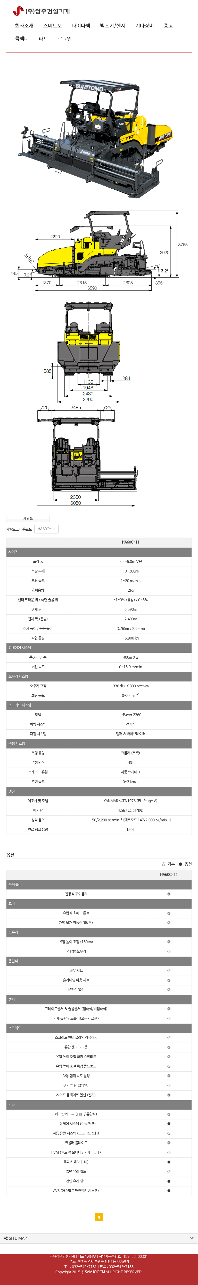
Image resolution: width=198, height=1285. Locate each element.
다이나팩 (81, 26)
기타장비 (144, 26)
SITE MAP (15, 1238)
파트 (43, 39)
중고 (168, 26)
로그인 (65, 39)
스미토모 (52, 26)
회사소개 (24, 26)
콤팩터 (22, 39)
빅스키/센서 (113, 26)
